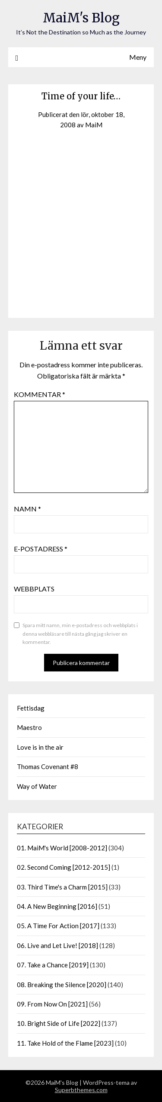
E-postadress (40, 549)
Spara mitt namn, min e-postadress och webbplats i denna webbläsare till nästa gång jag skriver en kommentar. (80, 633)
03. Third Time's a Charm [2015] (62, 887)
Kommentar (39, 394)
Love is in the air (40, 747)
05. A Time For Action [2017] (58, 926)
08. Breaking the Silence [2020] (61, 984)
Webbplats (34, 589)
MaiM (93, 125)
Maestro (29, 727)
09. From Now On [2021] (52, 1004)
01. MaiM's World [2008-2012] (62, 848)
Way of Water (37, 786)
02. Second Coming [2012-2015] (63, 867)
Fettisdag (30, 708)
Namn (27, 509)
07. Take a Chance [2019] (53, 965)
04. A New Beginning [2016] (57, 906)
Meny (137, 57)
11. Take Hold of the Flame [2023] (65, 1043)
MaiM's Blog (81, 18)
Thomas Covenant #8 (47, 766)
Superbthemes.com (81, 1089)
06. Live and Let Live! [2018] (57, 945)
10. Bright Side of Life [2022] (58, 1023)
